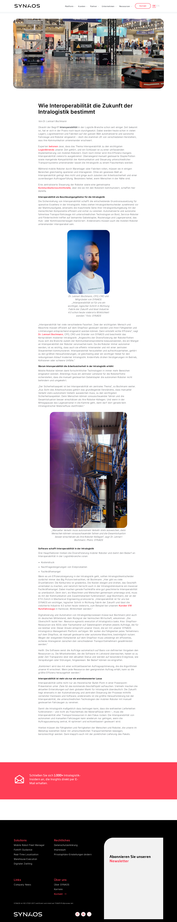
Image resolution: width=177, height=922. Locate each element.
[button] (70, 6)
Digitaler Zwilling (23, 863)
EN (157, 5)
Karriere (58, 889)
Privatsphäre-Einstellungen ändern (73, 854)
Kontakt (142, 6)
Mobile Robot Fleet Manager (29, 845)
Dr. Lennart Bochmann (50, 334)
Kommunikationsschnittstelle (54, 187)
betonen (53, 146)
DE (154, 5)
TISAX (57, 903)
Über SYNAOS (61, 884)
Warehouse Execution (25, 859)
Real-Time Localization (26, 854)
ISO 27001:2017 (29, 903)
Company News (22, 884)
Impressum (60, 849)
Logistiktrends (46, 149)
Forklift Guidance (23, 849)
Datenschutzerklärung (66, 845)
